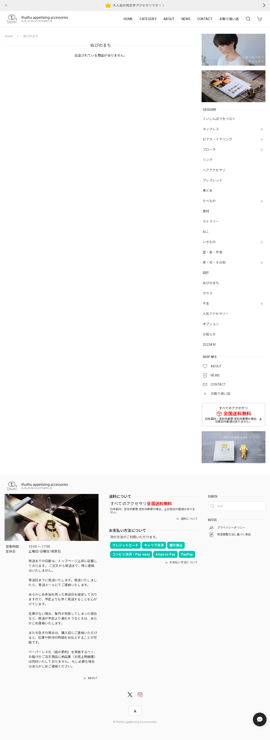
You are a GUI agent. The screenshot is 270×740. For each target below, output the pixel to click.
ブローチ (209, 149)
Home (9, 36)
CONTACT (204, 19)
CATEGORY (148, 19)
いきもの (209, 242)
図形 (206, 273)
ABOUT (169, 19)
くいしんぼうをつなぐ (219, 119)
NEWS (186, 19)
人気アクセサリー (216, 314)
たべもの (209, 201)
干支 (206, 303)
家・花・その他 (214, 262)
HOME (128, 19)
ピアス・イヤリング (217, 139)
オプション (211, 324)
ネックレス (211, 129)
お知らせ (209, 334)
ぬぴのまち (211, 283)
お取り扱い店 (229, 19)
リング (208, 160)
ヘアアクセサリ (214, 170)
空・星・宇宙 (212, 252)
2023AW (209, 344)
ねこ (206, 232)
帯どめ (208, 190)
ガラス (208, 293)
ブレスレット (212, 180)
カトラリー (211, 221)
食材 (206, 211)
